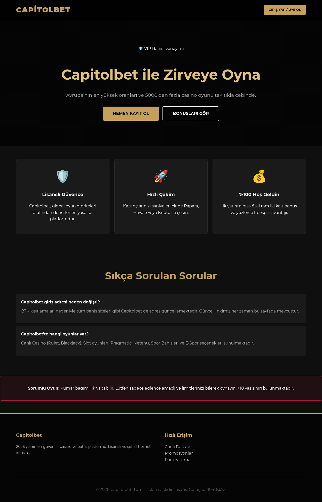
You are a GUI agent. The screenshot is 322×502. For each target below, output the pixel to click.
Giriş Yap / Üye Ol (285, 10)
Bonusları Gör (191, 113)
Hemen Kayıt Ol (131, 113)
